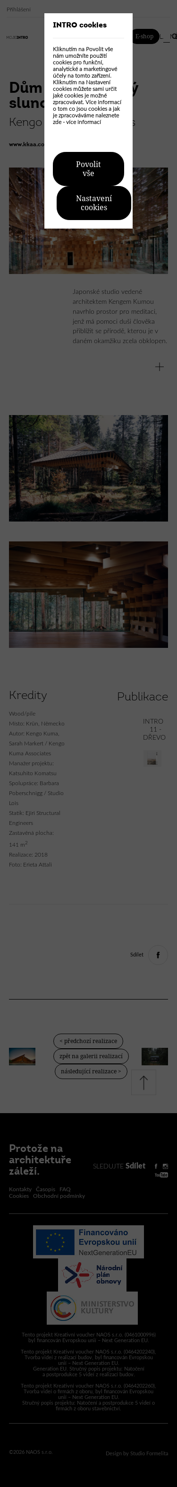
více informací (83, 122)
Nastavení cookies (94, 203)
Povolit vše (88, 169)
